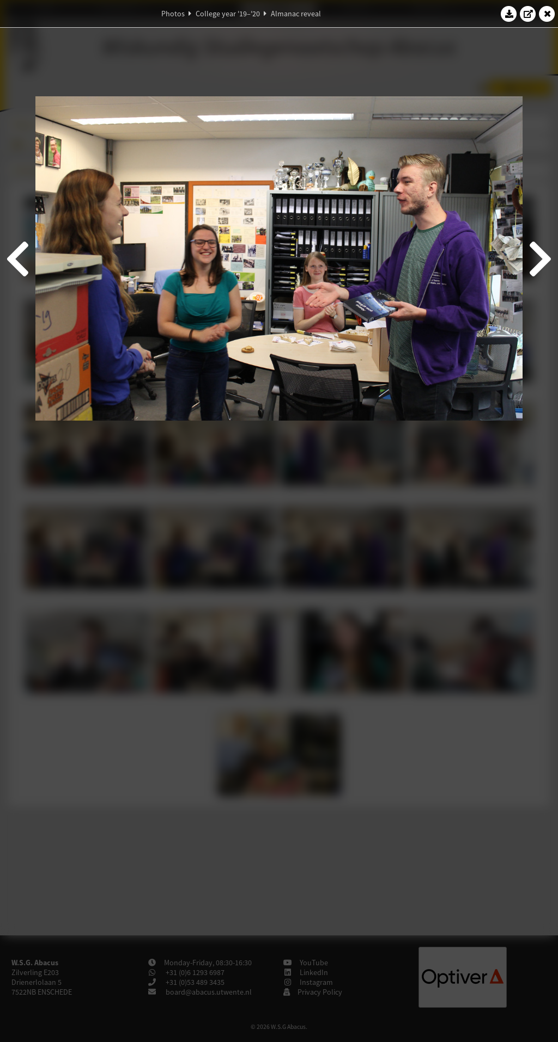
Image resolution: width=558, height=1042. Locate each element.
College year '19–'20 (228, 14)
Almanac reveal (296, 14)
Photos (173, 14)
